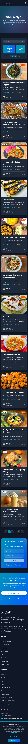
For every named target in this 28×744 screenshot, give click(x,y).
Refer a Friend (5, 664)
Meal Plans (4, 648)
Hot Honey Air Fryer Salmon (13, 392)
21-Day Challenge (6, 645)
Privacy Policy (5, 704)
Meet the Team (5, 678)
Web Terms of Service (7, 697)
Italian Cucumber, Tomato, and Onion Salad (12, 276)
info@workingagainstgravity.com (13, 718)
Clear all (20, 56)
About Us (3, 674)
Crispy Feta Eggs (9, 317)
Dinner (4, 144)
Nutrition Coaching (6, 641)
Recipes (3, 654)
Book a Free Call (14, 599)
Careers (3, 691)
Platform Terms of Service (8, 701)
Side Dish (5, 182)
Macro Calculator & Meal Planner (8, 49)
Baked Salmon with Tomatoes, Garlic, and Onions (14, 123)
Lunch (4, 65)
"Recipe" (13, 56)
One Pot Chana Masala (11, 355)
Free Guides (4, 661)
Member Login (5, 694)
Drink (4, 491)
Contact (3, 684)
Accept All (14, 740)
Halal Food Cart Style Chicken (14, 237)
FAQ (2, 681)
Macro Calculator (6, 658)
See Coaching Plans (14, 593)
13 (18, 532)
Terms (19, 565)
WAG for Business (6, 687)
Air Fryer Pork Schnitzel (11, 162)
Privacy (15, 565)
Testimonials (4, 651)
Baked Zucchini (8, 200)
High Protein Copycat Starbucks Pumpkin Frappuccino (11, 511)
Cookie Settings (14, 736)
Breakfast (5, 297)
